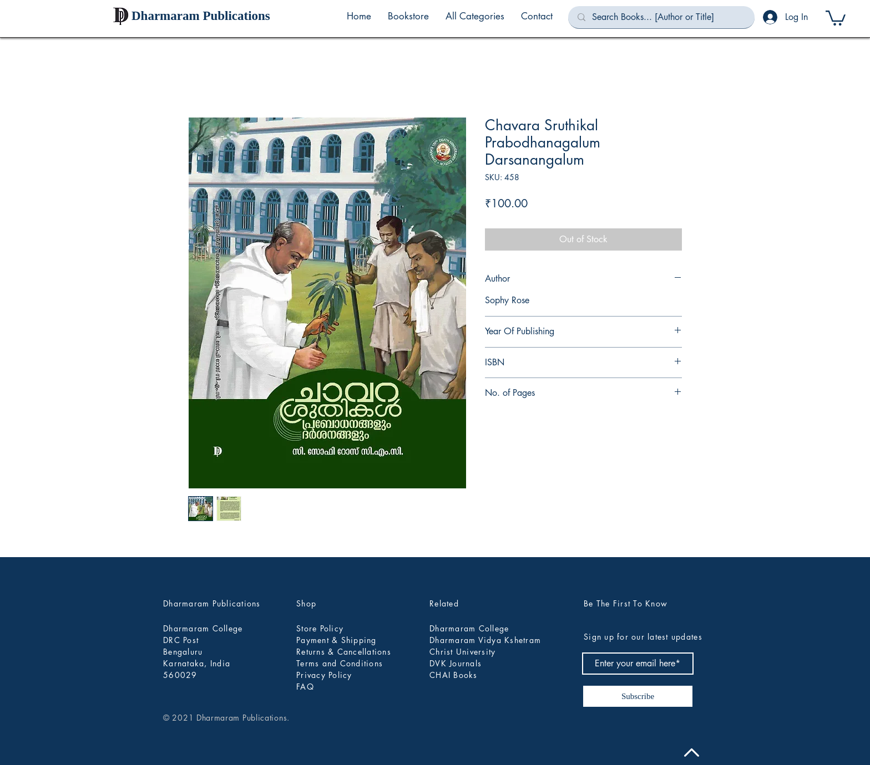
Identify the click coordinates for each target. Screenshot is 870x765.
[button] (475, 16)
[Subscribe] (637, 696)
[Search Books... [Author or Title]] (661, 17)
